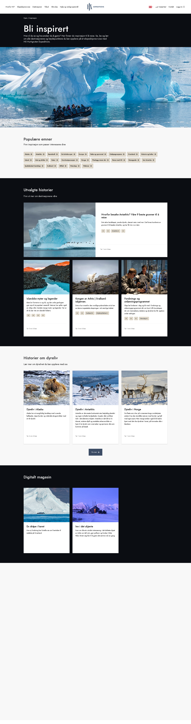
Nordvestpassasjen (70, 160)
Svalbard (51, 166)
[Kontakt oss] (171, 7)
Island (28, 160)
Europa (83, 154)
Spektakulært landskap (34, 166)
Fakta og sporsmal (98, 154)
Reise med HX (118, 160)
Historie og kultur (148, 154)
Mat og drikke (41, 160)
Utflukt (63, 166)
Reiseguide (134, 160)
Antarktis (40, 154)
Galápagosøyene (117, 154)
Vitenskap (75, 166)
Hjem (25, 18)
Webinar (87, 166)
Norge (85, 160)
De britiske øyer (68, 154)
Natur (54, 160)
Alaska (28, 154)
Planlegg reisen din (100, 160)
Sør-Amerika (148, 160)
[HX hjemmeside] (95, 7)
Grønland (133, 154)
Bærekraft (53, 154)
